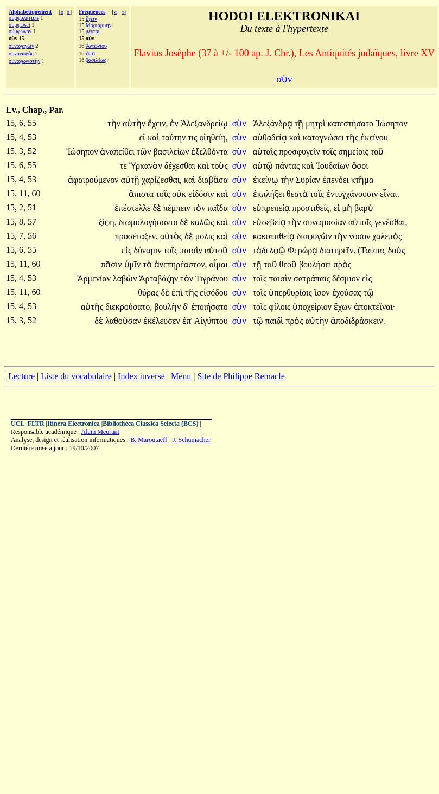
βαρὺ (363, 208)
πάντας (288, 165)
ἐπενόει (336, 179)
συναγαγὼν (21, 46)
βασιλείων (172, 151)
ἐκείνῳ (267, 179)
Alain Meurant (100, 432)
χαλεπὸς (387, 236)
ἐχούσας (348, 292)
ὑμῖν (133, 264)
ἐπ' (187, 320)
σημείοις (355, 151)
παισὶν (192, 250)
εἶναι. (389, 193)
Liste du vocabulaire (76, 376)
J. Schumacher (192, 440)
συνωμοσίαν (325, 222)
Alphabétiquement (30, 12)
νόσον (360, 236)
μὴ (348, 208)
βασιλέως (96, 60)
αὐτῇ (131, 179)
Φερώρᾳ (304, 250)
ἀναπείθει (118, 151)
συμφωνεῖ (19, 25)
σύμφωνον (20, 31)
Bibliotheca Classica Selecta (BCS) (150, 423)
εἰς (127, 250)
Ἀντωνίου (96, 46)
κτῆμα (362, 179)
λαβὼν (126, 278)
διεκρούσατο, (128, 306)
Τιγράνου (211, 278)
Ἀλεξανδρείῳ (204, 123)
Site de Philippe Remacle (240, 376)
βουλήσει (316, 264)
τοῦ (377, 151)
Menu (181, 376)
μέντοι (93, 31)
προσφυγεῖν (300, 151)
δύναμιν (148, 250)
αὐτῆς (93, 306)
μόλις (206, 236)
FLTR (36, 423)
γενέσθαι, (390, 222)
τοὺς (219, 165)
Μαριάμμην (99, 25)
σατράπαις (313, 278)
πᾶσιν (112, 264)
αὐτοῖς (361, 222)
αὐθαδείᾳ (271, 137)
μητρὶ (316, 123)
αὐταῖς (266, 151)
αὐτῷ (264, 165)
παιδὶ (275, 320)
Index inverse (141, 376)
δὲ (157, 208)
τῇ (300, 123)
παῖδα (217, 208)
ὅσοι (360, 165)
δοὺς (396, 250)
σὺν (240, 123)
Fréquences (92, 12)
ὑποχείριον (313, 306)
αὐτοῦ (216, 250)
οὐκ (180, 193)
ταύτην (175, 137)
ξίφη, (108, 222)
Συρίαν (309, 179)
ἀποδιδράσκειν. (357, 320)
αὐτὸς (172, 236)
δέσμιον (347, 278)
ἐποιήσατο (209, 306)
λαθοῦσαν (124, 320)
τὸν (200, 208)
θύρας (149, 292)
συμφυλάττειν (24, 18)
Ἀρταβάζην (159, 278)
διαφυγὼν (315, 236)
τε (124, 165)
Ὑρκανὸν (146, 165)
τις (193, 137)
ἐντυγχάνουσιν (353, 193)
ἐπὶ (178, 292)
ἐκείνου (373, 137)
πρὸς (342, 264)
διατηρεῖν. (337, 250)
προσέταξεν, (136, 236)
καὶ (154, 137)
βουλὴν (168, 306)
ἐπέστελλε (133, 208)
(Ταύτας (372, 250)
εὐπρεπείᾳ (272, 208)
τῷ (369, 292)
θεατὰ (298, 193)
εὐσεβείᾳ (270, 222)
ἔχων (344, 306)
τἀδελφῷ (270, 250)
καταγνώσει (324, 137)
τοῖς (330, 151)
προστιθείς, (311, 208)
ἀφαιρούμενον (94, 179)
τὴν (115, 123)
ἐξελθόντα (209, 151)
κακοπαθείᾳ (275, 236)
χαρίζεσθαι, (162, 179)
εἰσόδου (214, 292)
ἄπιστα (142, 193)
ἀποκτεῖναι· (375, 306)
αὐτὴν (135, 123)
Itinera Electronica (73, 423)
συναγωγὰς (21, 53)
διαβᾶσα (212, 179)
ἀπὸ (90, 53)
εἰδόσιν (202, 193)
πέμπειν (178, 208)
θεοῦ (289, 264)
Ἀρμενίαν (94, 278)
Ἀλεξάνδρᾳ (274, 123)
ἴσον (323, 292)
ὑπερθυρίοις (291, 292)
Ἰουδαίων (334, 165)
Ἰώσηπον (392, 123)
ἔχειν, (158, 123)
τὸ (148, 264)
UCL (17, 423)
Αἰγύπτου (211, 320)
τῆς (353, 137)
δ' (185, 306)
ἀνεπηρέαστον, (180, 264)
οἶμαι (218, 264)
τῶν (145, 151)
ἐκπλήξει (270, 193)
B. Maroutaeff (148, 440)
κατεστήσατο (352, 123)
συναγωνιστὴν (24, 61)
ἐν (175, 123)
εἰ (143, 137)
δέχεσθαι (181, 165)
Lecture (21, 376)
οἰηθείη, (213, 137)
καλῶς (203, 222)
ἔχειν (91, 19)
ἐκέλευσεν (162, 320)
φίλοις (280, 306)
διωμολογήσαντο (149, 222)
